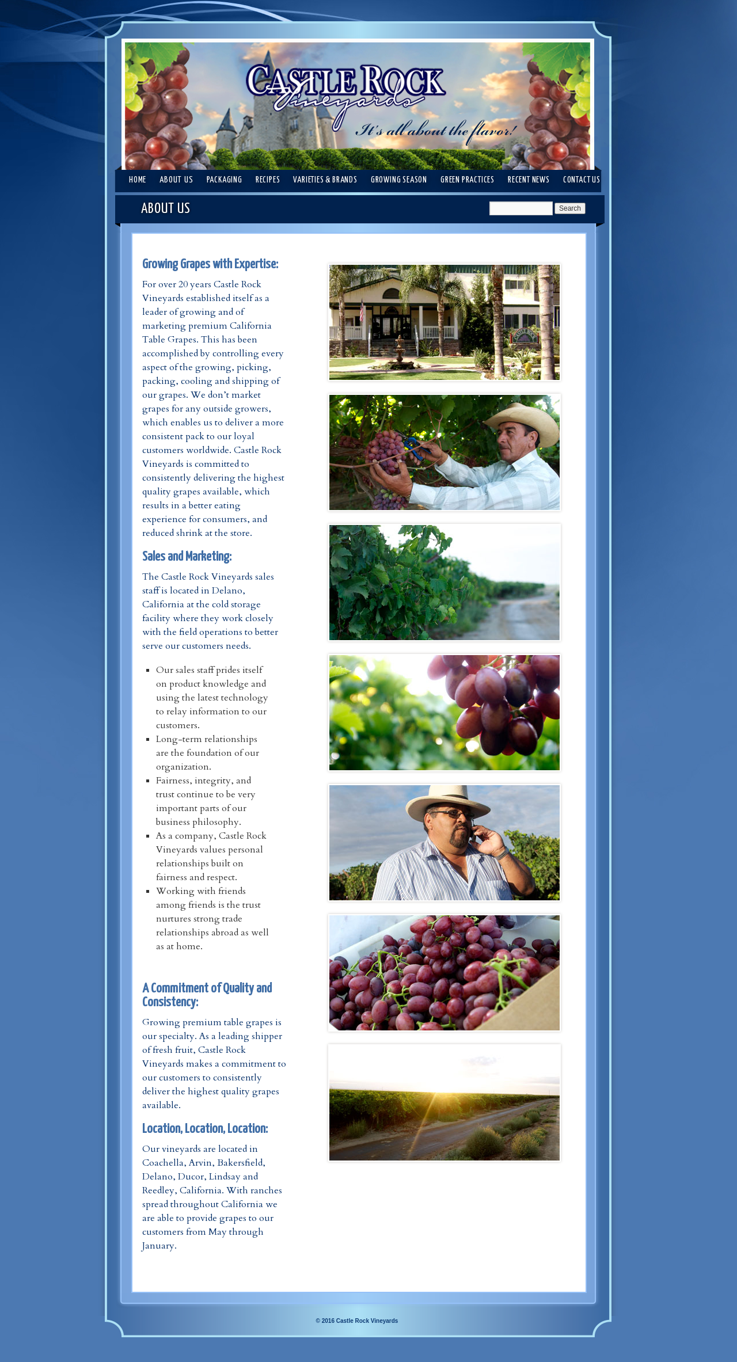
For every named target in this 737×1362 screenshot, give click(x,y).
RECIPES (268, 180)
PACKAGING (224, 180)
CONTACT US (582, 180)
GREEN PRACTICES (467, 180)
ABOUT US (176, 180)
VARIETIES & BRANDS (325, 180)
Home (137, 180)
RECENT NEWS (529, 180)
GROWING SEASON (399, 180)
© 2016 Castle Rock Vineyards (357, 1321)
